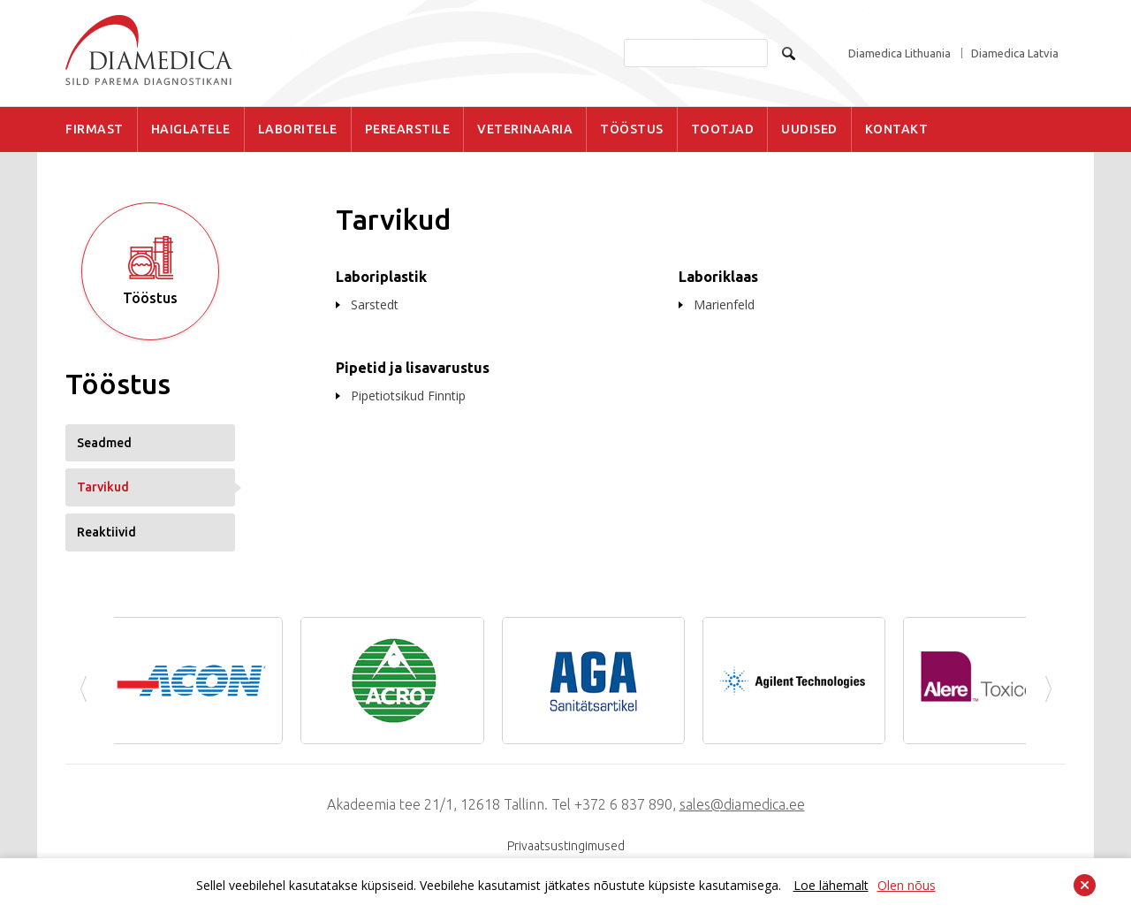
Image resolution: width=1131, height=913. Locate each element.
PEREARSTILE (408, 129)
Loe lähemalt (831, 885)
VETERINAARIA (525, 129)
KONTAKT (897, 129)
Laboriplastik (381, 277)
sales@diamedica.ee (742, 804)
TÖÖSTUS (632, 129)
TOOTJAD (723, 129)
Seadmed (104, 443)
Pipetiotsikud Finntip (408, 395)
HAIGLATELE (191, 129)
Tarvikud (103, 487)
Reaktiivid (106, 532)
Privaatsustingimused (566, 846)
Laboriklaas (718, 277)
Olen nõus (906, 885)
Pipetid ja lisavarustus (413, 368)
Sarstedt (375, 304)
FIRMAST (94, 129)
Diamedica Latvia (1015, 53)
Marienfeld (724, 304)
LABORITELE (298, 129)
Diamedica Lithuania (899, 53)
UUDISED (809, 129)
